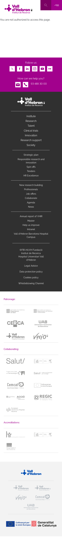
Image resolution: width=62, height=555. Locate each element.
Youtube (42, 67)
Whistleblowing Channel (31, 283)
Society (31, 145)
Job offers (31, 194)
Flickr (49, 67)
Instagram (34, 67)
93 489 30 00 (39, 83)
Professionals (31, 189)
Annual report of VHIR (31, 216)
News (31, 207)
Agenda (31, 202)
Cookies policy (31, 277)
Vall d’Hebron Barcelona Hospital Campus (31, 235)
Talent (31, 125)
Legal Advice (31, 266)
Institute (31, 116)
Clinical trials (31, 130)
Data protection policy (31, 271)
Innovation (31, 135)
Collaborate (31, 198)
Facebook (19, 67)
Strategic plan (31, 155)
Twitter (12, 67)
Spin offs (31, 167)
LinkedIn (27, 67)
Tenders (31, 171)
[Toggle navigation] (56, 5)
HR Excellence (31, 175)
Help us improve (31, 225)
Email (18, 83)
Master (31, 220)
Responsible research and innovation (31, 161)
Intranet (31, 229)
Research (31, 121)
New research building (31, 185)
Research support (31, 140)
